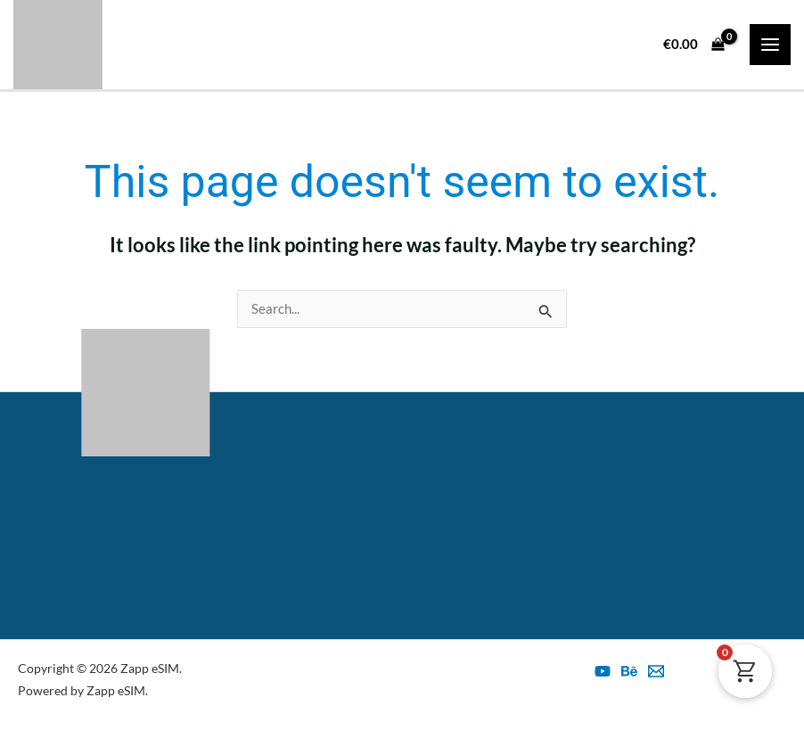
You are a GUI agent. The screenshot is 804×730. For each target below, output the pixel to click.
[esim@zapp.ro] (656, 671)
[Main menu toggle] (770, 44)
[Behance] (629, 671)
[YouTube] (603, 671)
